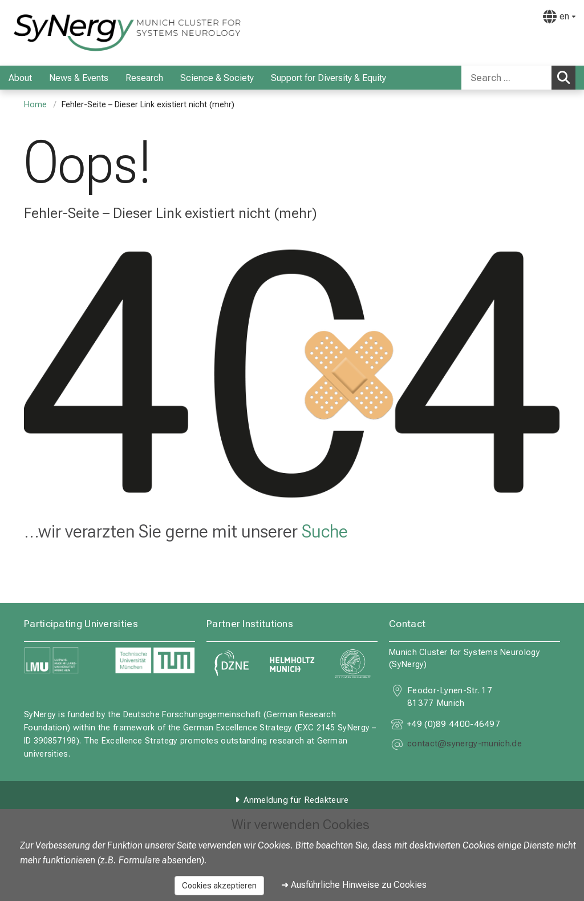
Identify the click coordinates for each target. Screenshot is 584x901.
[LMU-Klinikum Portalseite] (77, 32)
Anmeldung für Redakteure (296, 800)
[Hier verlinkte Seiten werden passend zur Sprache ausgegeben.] (559, 16)
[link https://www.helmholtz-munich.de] (292, 663)
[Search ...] (506, 78)
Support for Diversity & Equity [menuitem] (328, 77)
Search (566, 77)
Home (35, 105)
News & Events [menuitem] (78, 77)
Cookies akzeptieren (219, 885)
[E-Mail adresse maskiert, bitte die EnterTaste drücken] (464, 744)
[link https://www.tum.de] (155, 660)
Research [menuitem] (144, 77)
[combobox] (518, 78)
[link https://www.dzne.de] (231, 663)
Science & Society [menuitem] (217, 77)
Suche (325, 531)
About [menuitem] (20, 77)
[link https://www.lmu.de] (64, 660)
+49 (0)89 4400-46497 (453, 724)
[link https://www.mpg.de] (353, 663)
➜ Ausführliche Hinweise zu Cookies (354, 884)
